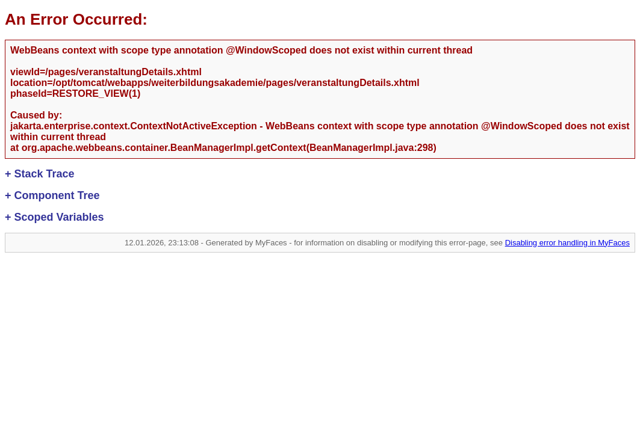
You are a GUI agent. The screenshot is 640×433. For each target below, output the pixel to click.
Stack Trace (40, 174)
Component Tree (52, 195)
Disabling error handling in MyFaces (567, 242)
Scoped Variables (54, 217)
